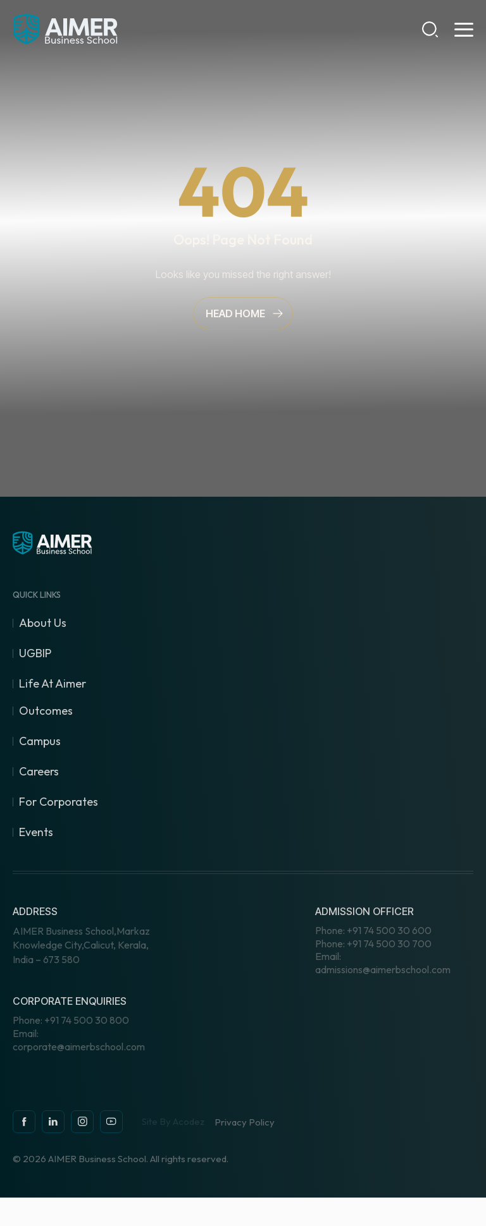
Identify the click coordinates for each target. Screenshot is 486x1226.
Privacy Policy (245, 1122)
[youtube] (111, 1121)
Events (36, 832)
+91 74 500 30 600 (373, 930)
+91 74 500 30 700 (373, 943)
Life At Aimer (52, 683)
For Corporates (58, 801)
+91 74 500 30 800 (71, 1020)
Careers (39, 771)
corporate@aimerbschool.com (79, 1040)
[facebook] (24, 1121)
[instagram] (53, 1121)
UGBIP (35, 653)
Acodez (188, 1121)
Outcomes (46, 710)
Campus (40, 741)
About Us (42, 623)
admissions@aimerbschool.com (383, 963)
